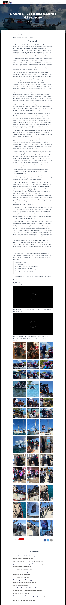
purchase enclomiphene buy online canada (26, 564)
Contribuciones (51, 2)
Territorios (39, 2)
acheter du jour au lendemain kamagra (24, 556)
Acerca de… (32, 2)
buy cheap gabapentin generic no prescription (27, 596)
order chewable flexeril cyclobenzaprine (25, 588)
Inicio (26, 2)
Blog (44, 2)
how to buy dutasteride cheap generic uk (25, 580)
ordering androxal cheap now (22, 572)
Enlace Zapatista (32, 35)
